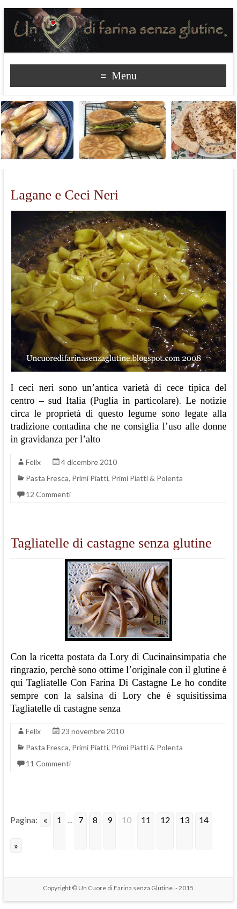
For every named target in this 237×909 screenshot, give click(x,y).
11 (146, 820)
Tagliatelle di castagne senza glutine (110, 543)
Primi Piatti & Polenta (147, 478)
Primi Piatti (90, 478)
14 (204, 820)
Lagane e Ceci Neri (64, 195)
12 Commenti (48, 494)
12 (165, 820)
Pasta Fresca (47, 478)
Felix (33, 462)
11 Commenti (48, 763)
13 (184, 820)
